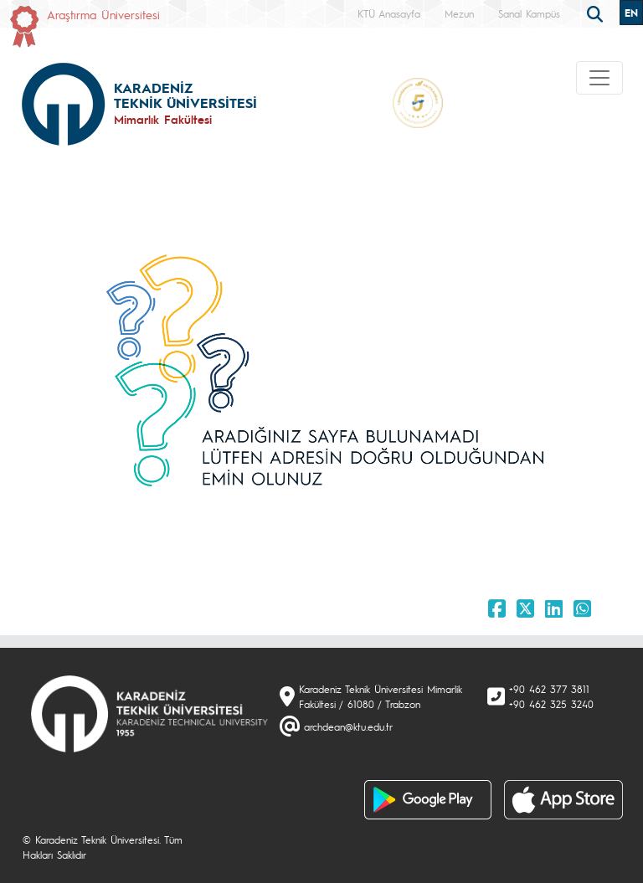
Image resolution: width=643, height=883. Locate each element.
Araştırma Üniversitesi (103, 14)
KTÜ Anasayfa (389, 13)
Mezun (459, 13)
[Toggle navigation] (599, 78)
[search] (597, 12)
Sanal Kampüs (529, 13)
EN (631, 12)
